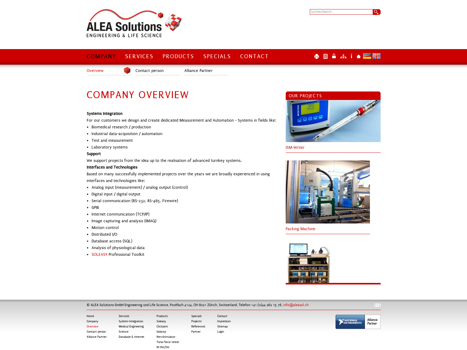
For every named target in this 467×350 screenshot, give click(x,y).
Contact (254, 56)
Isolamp (161, 332)
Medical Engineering (131, 326)
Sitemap (343, 56)
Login (334, 56)
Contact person (150, 70)
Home (359, 56)
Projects (196, 321)
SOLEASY (100, 254)
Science (124, 332)
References (198, 326)
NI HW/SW (163, 347)
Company (101, 56)
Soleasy (161, 321)
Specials (217, 56)
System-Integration (131, 321)
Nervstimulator (166, 337)
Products (178, 56)
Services (139, 56)
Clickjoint (162, 326)
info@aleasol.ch (296, 305)
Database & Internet (131, 337)
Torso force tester (168, 342)
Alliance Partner (198, 70)
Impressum (351, 56)
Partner (196, 332)
